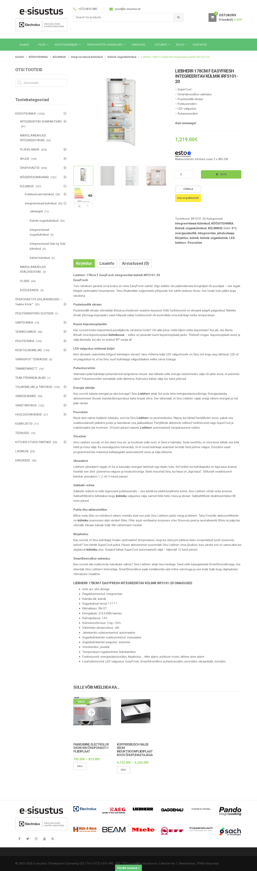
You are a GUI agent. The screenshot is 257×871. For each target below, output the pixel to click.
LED (232, 238)
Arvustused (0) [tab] (135, 263)
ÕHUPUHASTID (30, 168)
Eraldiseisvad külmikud (39, 194)
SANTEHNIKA (24, 322)
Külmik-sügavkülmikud (122, 56)
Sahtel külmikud (40, 258)
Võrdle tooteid (128, 868)
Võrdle (188, 189)
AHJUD (24, 158)
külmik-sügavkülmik (214, 238)
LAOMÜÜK (22, 451)
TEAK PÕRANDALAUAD (30, 378)
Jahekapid (36, 211)
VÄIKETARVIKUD (26, 405)
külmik (194, 238)
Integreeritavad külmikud (87, 56)
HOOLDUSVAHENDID (28, 414)
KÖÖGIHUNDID (29, 290)
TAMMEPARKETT (26, 368)
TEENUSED (22, 433)
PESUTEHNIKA (24, 341)
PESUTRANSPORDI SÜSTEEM (34, 313)
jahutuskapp (225, 233)
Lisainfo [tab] (107, 263)
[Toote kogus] (184, 174)
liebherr (180, 243)
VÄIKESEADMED (25, 396)
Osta (223, 174)
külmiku (121, 496)
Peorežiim (195, 243)
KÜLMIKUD (59, 56)
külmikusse (116, 335)
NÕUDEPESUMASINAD (34, 177)
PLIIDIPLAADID (29, 149)
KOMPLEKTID (24, 423)
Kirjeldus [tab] (84, 263)
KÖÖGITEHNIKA (38, 56)
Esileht (19, 56)
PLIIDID (24, 281)
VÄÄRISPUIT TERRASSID (31, 359)
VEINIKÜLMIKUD (25, 332)
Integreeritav (207, 233)
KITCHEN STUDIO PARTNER (33, 442)
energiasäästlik (185, 233)
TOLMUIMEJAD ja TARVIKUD (33, 387)
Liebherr (144, 393)
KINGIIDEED (22, 460)
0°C (234, 228)
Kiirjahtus (181, 238)
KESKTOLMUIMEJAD (28, 350)
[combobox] (124, 17)
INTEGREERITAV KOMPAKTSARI (41, 121)
